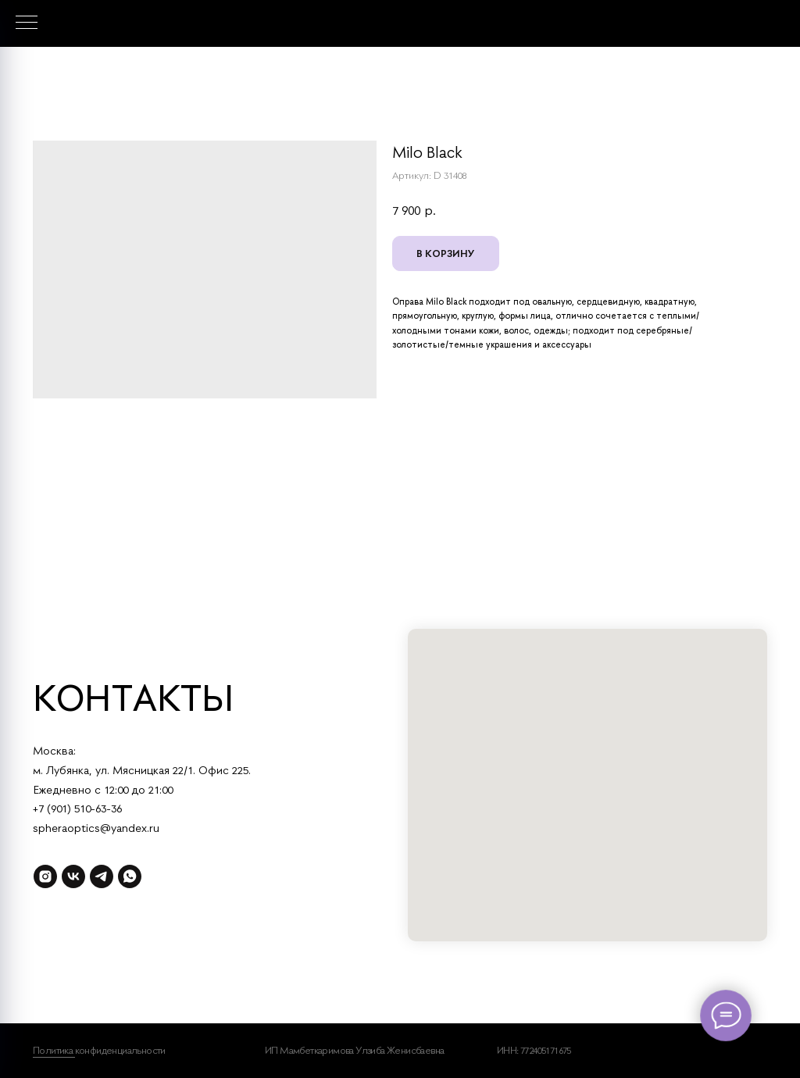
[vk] (73, 876)
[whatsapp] (129, 876)
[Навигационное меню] (27, 23)
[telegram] (101, 876)
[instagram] (45, 876)
